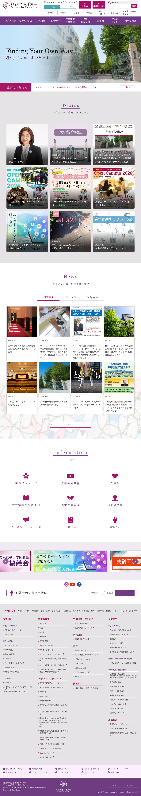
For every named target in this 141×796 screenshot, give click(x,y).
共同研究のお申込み (117, 691)
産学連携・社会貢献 (70, 20)
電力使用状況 (37, 769)
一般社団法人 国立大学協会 (86, 688)
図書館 (100, 20)
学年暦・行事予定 (46, 650)
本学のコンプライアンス (50, 679)
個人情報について (12, 772)
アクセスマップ (64, 772)
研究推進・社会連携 (124, 676)
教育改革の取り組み (11, 672)
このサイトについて (91, 769)
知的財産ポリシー (47, 757)
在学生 (76, 12)
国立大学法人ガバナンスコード (86, 628)
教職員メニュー (64, 769)
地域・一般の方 (101, 12)
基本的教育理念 (10, 654)
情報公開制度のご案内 (83, 639)
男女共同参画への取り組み (14, 663)
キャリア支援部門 (116, 643)
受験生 (50, 12)
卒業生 (89, 12)
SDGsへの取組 (9, 667)
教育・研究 (55, 20)
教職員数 (43, 637)
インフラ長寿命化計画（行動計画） (53, 665)
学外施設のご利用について (120, 724)
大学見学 (78, 677)
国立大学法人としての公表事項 (51, 687)
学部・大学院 (25, 20)
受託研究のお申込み (117, 686)
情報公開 (77, 635)
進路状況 (113, 639)
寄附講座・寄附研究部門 (119, 700)
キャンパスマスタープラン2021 (52, 654)
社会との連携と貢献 (11, 645)
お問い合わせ (115, 772)
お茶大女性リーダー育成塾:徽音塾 (123, 663)
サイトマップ (71, 2)
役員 (41, 628)
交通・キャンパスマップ (54, 2)
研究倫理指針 (45, 701)
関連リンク (79, 684)
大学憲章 (7, 659)
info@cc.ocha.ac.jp (15, 790)
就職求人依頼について (118, 648)
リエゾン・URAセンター (119, 704)
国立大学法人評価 (81, 623)
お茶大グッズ (80, 664)
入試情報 (40, 20)
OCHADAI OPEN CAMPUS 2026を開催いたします (72, 87)
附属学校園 (130, 20)
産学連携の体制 (115, 682)
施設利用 (112, 720)
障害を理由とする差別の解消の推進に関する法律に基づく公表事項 (54, 722)
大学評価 (43, 692)
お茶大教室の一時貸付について (121, 729)
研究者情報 (44, 641)
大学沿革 (7, 683)
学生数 (42, 632)
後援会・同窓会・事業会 (129, 12)
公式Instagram (80, 668)
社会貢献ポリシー (47, 753)
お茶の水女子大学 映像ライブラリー (88, 655)
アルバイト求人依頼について (120, 630)
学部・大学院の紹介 (47, 645)
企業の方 (114, 12)
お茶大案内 (10, 20)
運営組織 (43, 623)
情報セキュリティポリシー (50, 748)
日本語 (52, 7)
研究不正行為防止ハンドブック (51, 683)
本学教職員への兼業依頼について (122, 652)
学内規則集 (44, 696)
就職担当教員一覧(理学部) (119, 634)
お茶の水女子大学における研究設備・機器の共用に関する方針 (54, 671)
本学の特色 (8, 650)
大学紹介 (7, 619)
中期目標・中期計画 (83, 619)
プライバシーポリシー (40, 772)
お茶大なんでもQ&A (82, 659)
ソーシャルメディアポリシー (121, 769)
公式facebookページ (82, 672)
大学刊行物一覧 (80, 650)
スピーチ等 (8, 634)
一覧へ (127, 87)
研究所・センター (115, 20)
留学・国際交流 (85, 20)
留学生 (63, 12)
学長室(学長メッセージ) (13, 630)
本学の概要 (44, 619)
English (68, 7)
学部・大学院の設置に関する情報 (52, 744)
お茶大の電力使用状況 (31, 592)
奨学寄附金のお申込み (118, 695)
